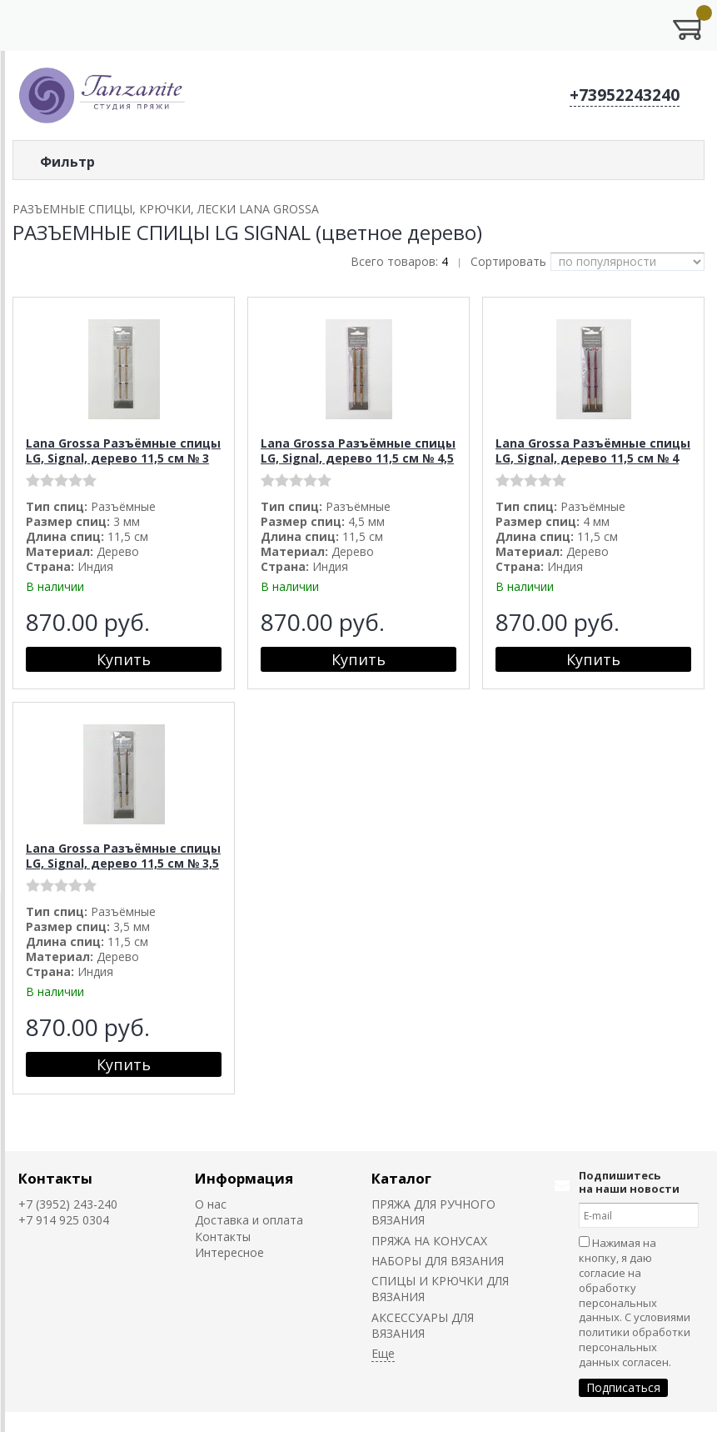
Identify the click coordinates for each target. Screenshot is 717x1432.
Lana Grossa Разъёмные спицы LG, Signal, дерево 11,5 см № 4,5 (358, 450)
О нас (211, 1204)
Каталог (401, 1178)
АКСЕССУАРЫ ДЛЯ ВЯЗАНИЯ (422, 1325)
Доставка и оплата (249, 1220)
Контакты (55, 1178)
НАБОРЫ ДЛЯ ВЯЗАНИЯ (437, 1261)
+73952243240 (625, 95)
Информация (244, 1178)
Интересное (229, 1252)
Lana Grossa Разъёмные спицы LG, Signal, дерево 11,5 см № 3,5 (123, 855)
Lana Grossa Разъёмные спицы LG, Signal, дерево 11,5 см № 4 (592, 450)
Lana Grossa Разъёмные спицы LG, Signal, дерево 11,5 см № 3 (123, 450)
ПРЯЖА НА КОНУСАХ (429, 1241)
